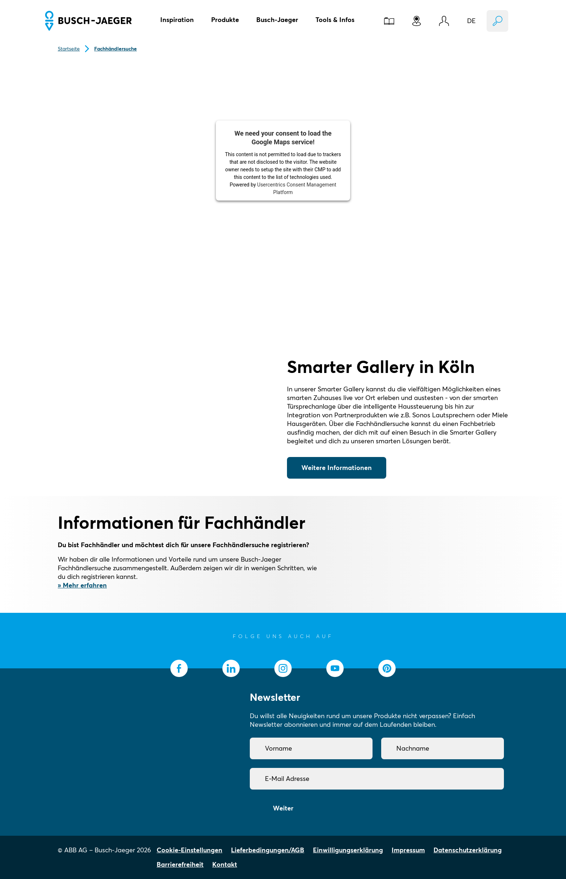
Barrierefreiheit (180, 864)
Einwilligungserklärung (348, 850)
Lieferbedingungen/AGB (267, 850)
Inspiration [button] (177, 20)
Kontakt (224, 864)
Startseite (69, 48)
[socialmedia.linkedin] (231, 668)
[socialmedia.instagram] (283, 668)
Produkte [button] (225, 20)
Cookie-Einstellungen (189, 850)
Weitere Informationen (336, 467)
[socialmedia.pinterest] (387, 668)
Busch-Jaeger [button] (277, 20)
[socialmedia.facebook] (179, 668)
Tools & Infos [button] (334, 20)
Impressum (408, 850)
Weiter (283, 808)
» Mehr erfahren (82, 585)
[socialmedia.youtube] (335, 668)
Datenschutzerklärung (468, 850)
